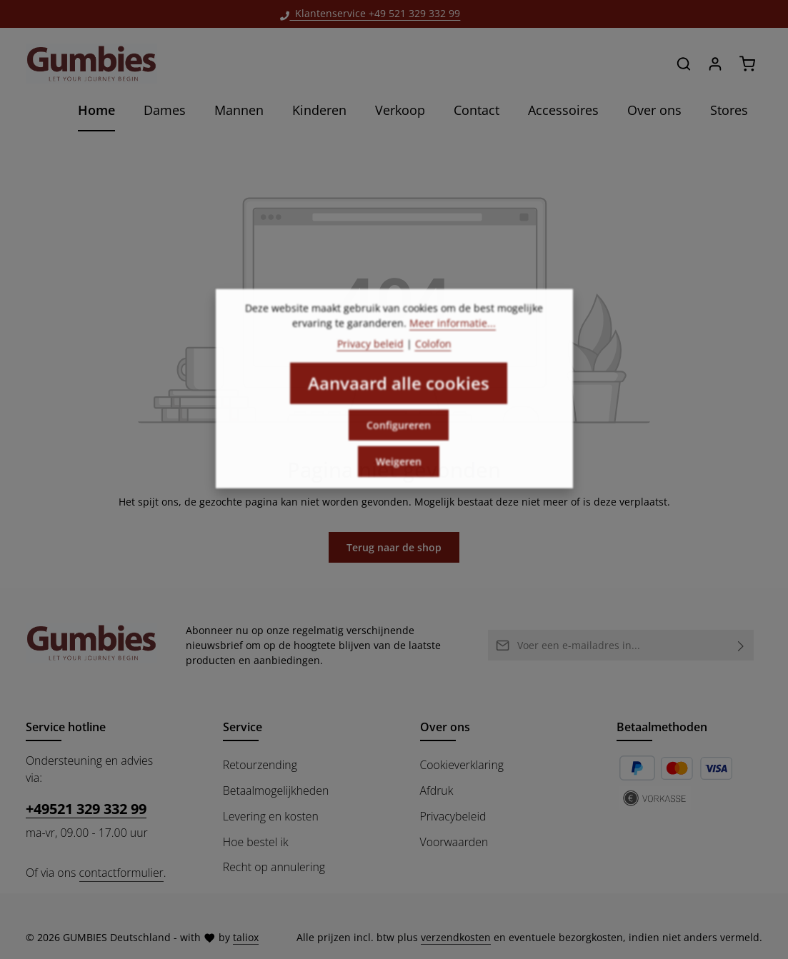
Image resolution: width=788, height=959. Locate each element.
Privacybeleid (453, 816)
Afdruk (437, 790)
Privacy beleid (370, 354)
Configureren (398, 435)
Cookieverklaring (462, 765)
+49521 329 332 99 (86, 808)
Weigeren (399, 471)
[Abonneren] (741, 645)
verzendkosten (456, 937)
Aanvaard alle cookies (398, 393)
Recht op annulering (274, 867)
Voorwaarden (454, 842)
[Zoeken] (683, 63)
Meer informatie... (452, 333)
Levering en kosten (271, 816)
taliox (246, 937)
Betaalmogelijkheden (276, 790)
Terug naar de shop (394, 547)
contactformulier (121, 872)
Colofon (433, 354)
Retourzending (260, 765)
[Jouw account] (715, 63)
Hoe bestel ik (256, 842)
